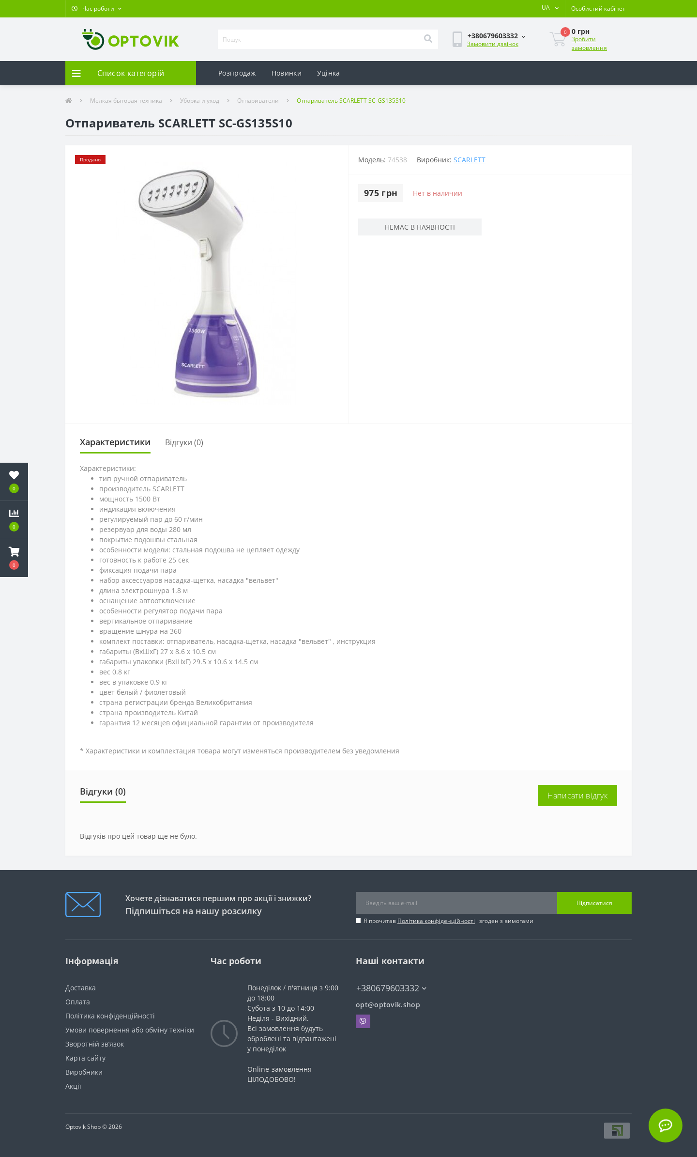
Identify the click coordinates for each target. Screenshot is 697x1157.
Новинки (287, 73)
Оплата (77, 1001)
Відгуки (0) (184, 442)
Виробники (84, 1072)
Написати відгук (577, 795)
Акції (73, 1086)
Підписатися (594, 903)
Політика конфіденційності (436, 921)
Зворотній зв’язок (94, 1043)
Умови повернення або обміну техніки (129, 1029)
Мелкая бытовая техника (126, 100)
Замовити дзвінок (492, 44)
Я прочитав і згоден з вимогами (448, 921)
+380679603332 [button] (391, 988)
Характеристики (115, 442)
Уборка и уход (199, 100)
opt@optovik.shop (388, 1004)
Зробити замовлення (589, 43)
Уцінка (328, 73)
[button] (96, 8)
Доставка (80, 987)
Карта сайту (85, 1058)
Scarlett (469, 159)
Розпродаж (237, 73)
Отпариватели (258, 100)
